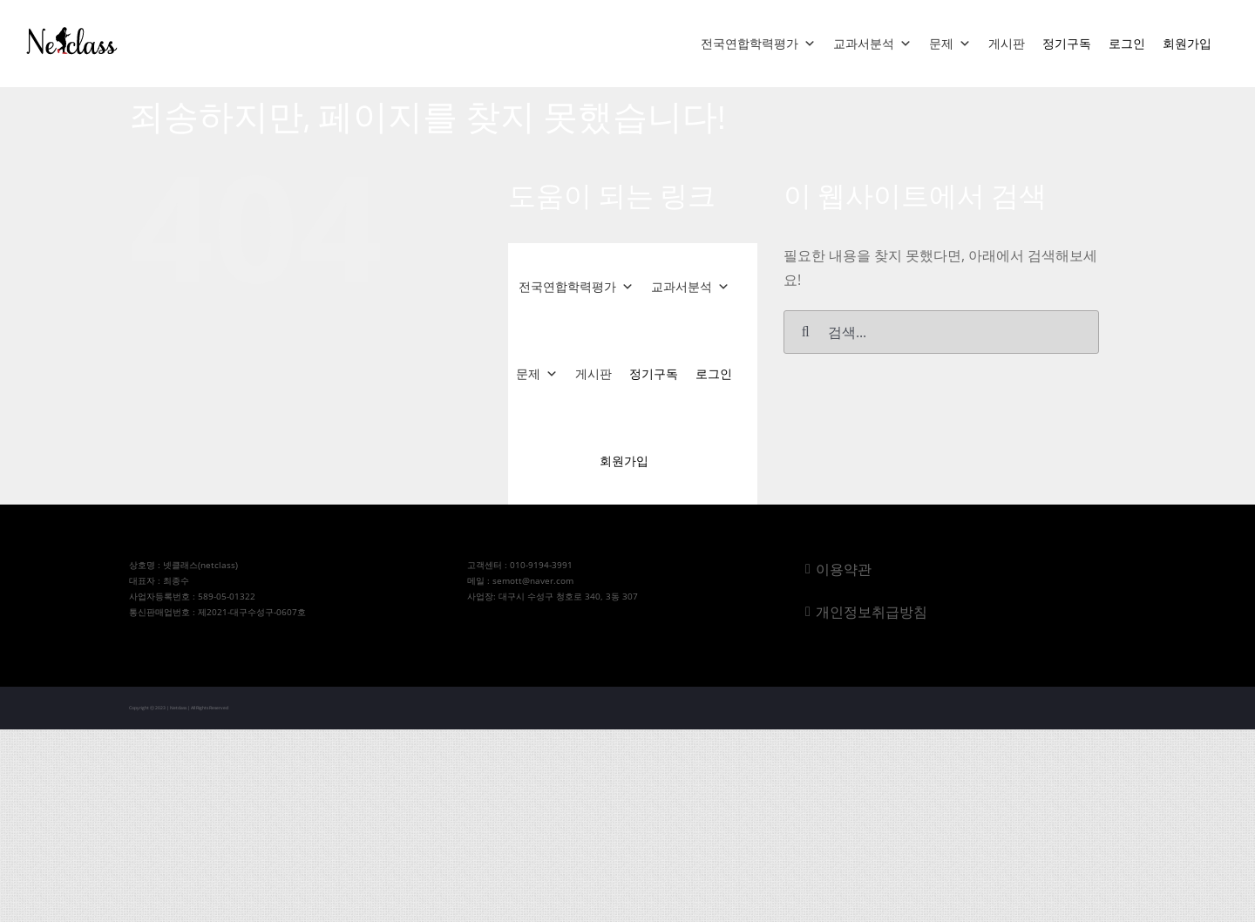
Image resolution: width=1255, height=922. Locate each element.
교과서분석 (872, 43)
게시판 (1006, 43)
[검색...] (941, 332)
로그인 (1127, 43)
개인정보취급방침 (871, 611)
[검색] (805, 332)
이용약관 (844, 569)
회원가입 (1187, 43)
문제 (950, 43)
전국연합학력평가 (758, 43)
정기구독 (1066, 43)
